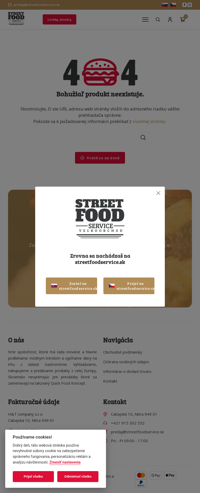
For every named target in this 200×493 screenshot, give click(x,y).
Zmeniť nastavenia (64, 462)
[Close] (158, 193)
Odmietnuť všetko (77, 476)
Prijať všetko (33, 476)
